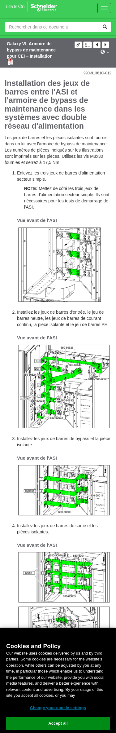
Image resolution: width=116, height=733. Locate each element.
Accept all (58, 723)
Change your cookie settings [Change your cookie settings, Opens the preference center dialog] (58, 707)
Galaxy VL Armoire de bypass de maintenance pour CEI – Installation (31, 50)
